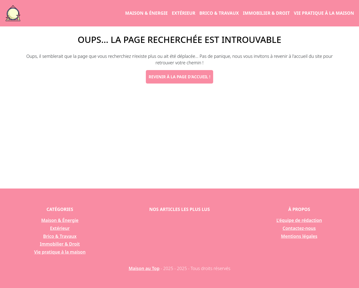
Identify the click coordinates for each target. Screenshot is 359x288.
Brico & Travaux (219, 13)
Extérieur (183, 13)
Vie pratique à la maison (324, 13)
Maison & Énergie (146, 13)
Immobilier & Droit (266, 13)
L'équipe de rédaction (299, 220)
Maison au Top (144, 268)
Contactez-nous (299, 228)
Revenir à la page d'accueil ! (179, 77)
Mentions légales (299, 236)
